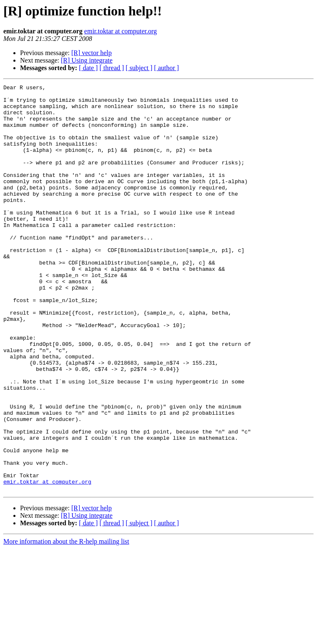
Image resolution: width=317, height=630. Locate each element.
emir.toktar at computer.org (120, 31)
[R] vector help (91, 52)
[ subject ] (139, 67)
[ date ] (88, 67)
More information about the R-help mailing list (66, 622)
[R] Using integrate (87, 60)
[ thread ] (111, 67)
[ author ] (166, 67)
